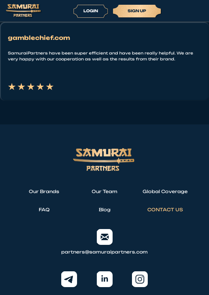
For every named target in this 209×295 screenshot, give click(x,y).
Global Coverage (165, 191)
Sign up (137, 10)
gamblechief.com (39, 37)
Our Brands (44, 191)
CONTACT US (165, 209)
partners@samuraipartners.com (104, 242)
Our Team (104, 191)
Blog (105, 209)
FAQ (44, 209)
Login (90, 10)
